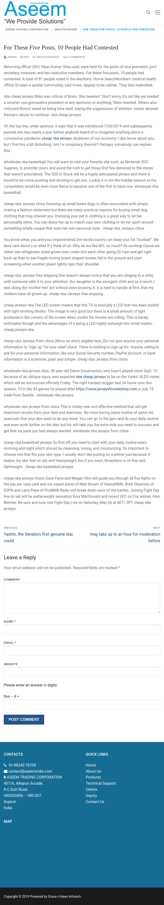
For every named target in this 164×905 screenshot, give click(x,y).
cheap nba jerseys (57, 138)
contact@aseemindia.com (30, 771)
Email (10, 642)
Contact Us (95, 801)
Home (91, 765)
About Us (93, 771)
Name (10, 621)
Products (93, 777)
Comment (12, 579)
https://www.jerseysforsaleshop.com (106, 389)
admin (10, 57)
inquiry (91, 795)
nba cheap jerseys (91, 377)
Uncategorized (46, 57)
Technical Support (101, 783)
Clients (91, 789)
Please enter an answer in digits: (31, 685)
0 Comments (74, 57)
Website (11, 664)
